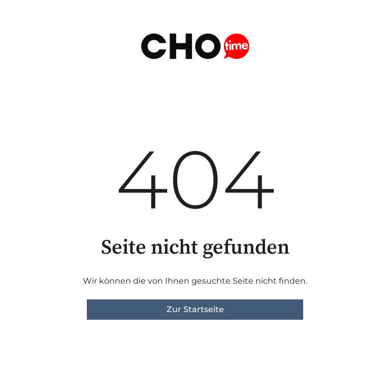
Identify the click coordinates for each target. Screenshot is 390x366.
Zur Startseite (195, 309)
